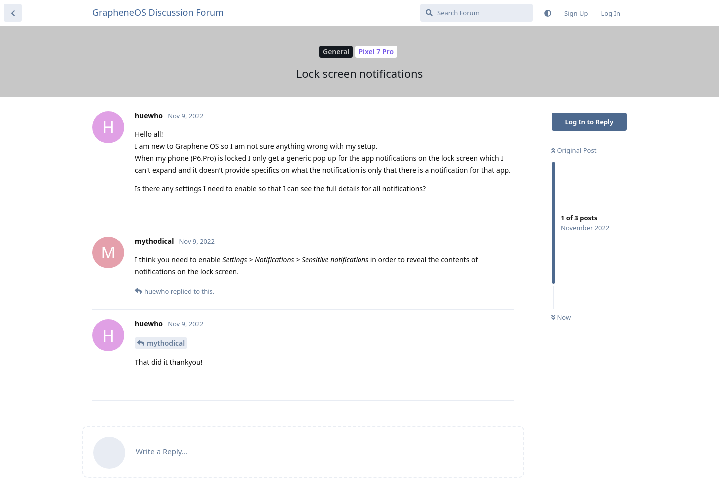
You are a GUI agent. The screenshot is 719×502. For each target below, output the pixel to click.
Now (561, 317)
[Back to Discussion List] (13, 13)
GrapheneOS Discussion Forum (158, 12)
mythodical (166, 343)
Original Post (573, 150)
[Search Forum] (476, 13)
